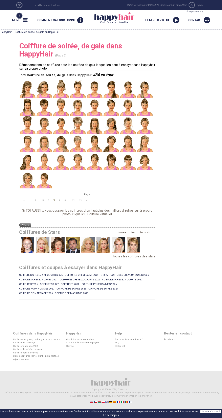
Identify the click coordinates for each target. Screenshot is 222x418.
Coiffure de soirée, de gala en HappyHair (37, 32)
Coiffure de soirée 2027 (103, 288)
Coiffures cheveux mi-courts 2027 (86, 275)
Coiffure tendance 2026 (25, 346)
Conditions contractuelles (80, 339)
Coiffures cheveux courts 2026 (80, 279)
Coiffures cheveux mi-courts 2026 (41, 275)
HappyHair (6, 32)
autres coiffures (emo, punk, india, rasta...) (36, 356)
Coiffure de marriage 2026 (36, 293)
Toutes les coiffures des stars (133, 256)
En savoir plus (111, 415)
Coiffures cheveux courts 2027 (122, 279)
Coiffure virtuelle (114, 18)
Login (199, 5)
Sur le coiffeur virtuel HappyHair (83, 342)
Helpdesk (120, 346)
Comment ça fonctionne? (129, 339)
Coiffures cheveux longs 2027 (38, 279)
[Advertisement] (87, 308)
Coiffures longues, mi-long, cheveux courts (36, 339)
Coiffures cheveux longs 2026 (129, 275)
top (133, 232)
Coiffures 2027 (49, 284)
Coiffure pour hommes (25, 352)
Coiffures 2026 (28, 284)
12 (73, 200)
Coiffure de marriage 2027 (72, 293)
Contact (70, 346)
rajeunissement (21, 359)
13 (80, 200)
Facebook (169, 339)
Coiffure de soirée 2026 (71, 288)
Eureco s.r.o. (124, 389)
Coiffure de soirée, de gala (27, 349)
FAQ (117, 342)
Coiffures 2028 (70, 284)
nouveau (122, 232)
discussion (145, 232)
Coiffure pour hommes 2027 (36, 288)
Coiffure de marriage (24, 342)
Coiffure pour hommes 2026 (99, 284)
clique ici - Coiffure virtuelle (91, 214)
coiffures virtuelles (47, 5)
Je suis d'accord (210, 411)
